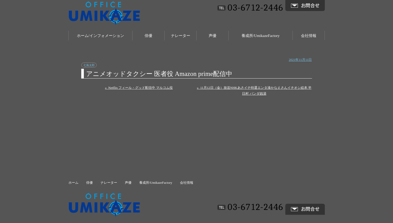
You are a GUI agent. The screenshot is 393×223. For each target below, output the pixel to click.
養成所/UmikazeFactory (260, 36)
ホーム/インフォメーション (100, 36)
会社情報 (308, 36)
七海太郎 (89, 65)
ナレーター (180, 36)
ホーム (73, 183)
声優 (212, 36)
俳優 (148, 36)
